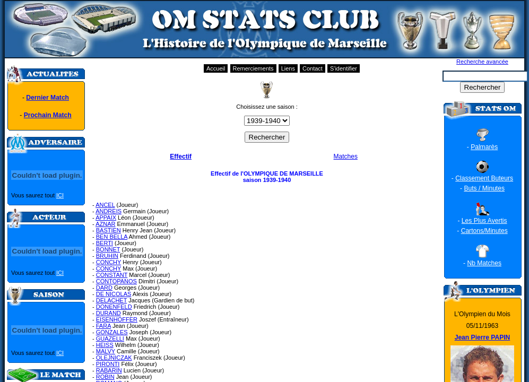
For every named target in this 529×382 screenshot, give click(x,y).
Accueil (215, 68)
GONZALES (112, 332)
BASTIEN (108, 230)
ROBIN (105, 377)
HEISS (105, 345)
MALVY (105, 351)
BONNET (108, 249)
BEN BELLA (111, 236)
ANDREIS (109, 211)
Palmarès (484, 147)
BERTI (104, 243)
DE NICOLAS (114, 294)
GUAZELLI (110, 338)
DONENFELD (114, 306)
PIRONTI (108, 364)
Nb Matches (484, 263)
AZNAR (105, 224)
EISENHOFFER (116, 319)
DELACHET (111, 300)
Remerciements (253, 68)
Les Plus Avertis (484, 220)
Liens (288, 68)
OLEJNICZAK (114, 357)
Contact (312, 68)
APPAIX (106, 217)
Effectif (181, 156)
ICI (60, 195)
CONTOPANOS (116, 281)
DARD (104, 287)
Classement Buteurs (484, 178)
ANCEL (105, 205)
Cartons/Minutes (484, 231)
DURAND (108, 313)
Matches (346, 156)
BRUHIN (107, 256)
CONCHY (108, 262)
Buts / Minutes (484, 188)
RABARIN (109, 370)
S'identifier (343, 68)
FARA (103, 326)
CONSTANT (112, 275)
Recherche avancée (482, 61)
